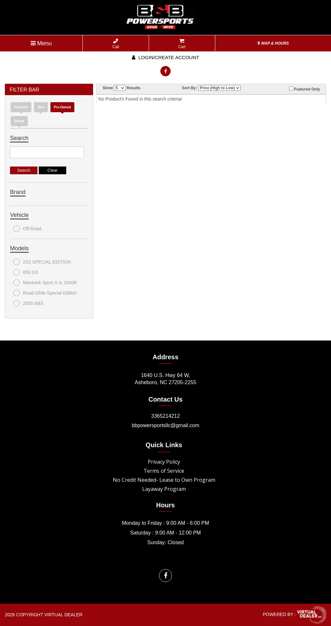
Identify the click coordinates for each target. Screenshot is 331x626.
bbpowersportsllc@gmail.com (165, 425)
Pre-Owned (62, 107)
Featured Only (304, 89)
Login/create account (165, 57)
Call (115, 43)
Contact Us (165, 399)
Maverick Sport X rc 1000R (45, 282)
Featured (21, 107)
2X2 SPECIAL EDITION (42, 262)
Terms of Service (164, 470)
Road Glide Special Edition (45, 293)
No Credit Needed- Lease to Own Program (164, 479)
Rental (19, 121)
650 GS (25, 272)
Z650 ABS (28, 303)
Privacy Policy (164, 461)
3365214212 (165, 416)
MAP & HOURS (273, 43)
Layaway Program (164, 488)
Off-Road (27, 228)
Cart (182, 43)
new (40, 107)
